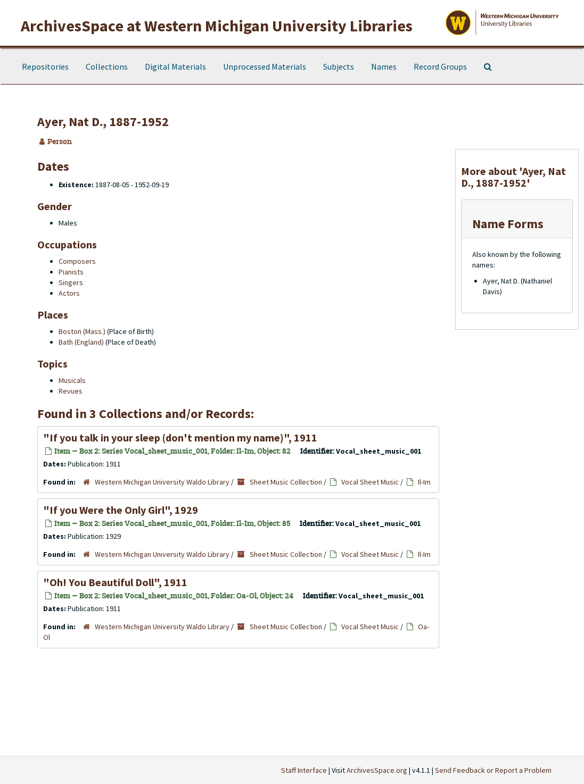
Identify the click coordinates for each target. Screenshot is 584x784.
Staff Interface (304, 770)
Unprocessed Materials (264, 66)
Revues (71, 391)
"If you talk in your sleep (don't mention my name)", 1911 (180, 437)
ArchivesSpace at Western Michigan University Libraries (217, 25)
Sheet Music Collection (286, 482)
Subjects (338, 66)
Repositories (45, 66)
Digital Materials (175, 66)
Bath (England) (81, 342)
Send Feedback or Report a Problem (493, 770)
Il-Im (424, 482)
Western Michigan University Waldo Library (162, 482)
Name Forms (508, 223)
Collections (107, 66)
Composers (77, 261)
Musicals (72, 380)
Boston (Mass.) (82, 331)
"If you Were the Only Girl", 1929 (120, 509)
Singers (71, 282)
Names (384, 66)
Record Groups (440, 66)
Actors (69, 293)
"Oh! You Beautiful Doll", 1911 (115, 582)
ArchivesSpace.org (377, 770)
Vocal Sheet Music (370, 482)
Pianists (71, 272)
